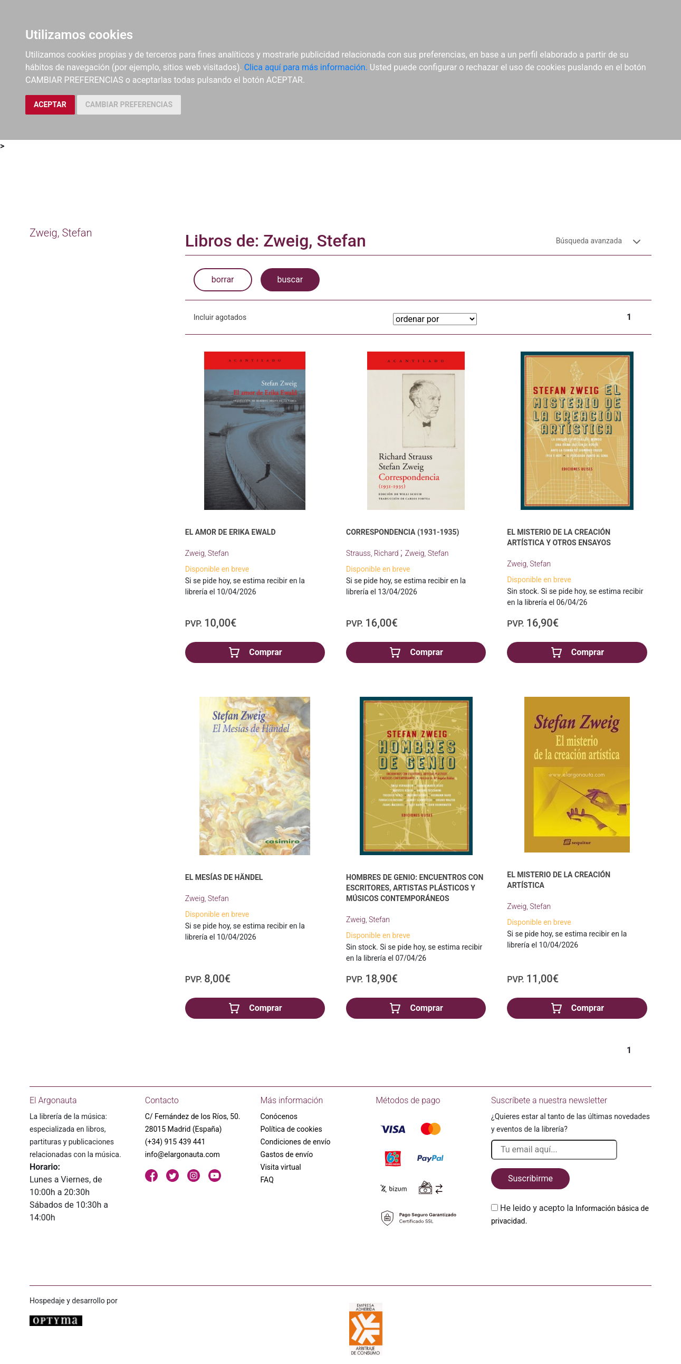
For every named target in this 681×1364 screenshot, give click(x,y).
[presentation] (571, 1252)
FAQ (267, 1180)
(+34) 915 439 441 (175, 1142)
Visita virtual (281, 1167)
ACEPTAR (50, 104)
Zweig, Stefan (207, 553)
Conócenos (279, 1116)
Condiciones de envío (296, 1142)
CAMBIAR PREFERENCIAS (128, 104)
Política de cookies (291, 1129)
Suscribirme (530, 1178)
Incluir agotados (220, 317)
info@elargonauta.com (182, 1154)
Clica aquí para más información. (306, 67)
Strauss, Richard (373, 553)
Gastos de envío (287, 1154)
